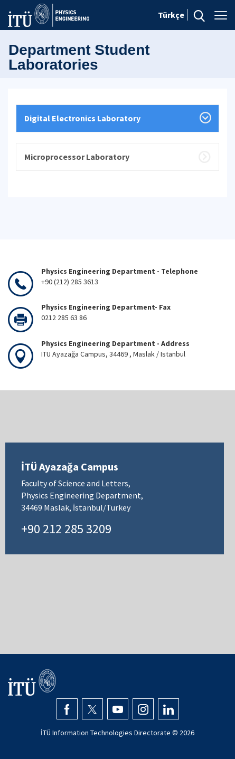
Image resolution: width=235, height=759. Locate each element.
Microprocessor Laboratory (76, 156)
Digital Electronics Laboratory (82, 118)
